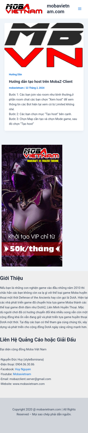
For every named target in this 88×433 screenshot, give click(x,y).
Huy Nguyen (23, 369)
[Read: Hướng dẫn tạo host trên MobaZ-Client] (43, 45)
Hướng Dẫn (15, 74)
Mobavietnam (22, 374)
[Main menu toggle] (79, 8)
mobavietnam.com (58, 8)
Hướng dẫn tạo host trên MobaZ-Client (40, 81)
